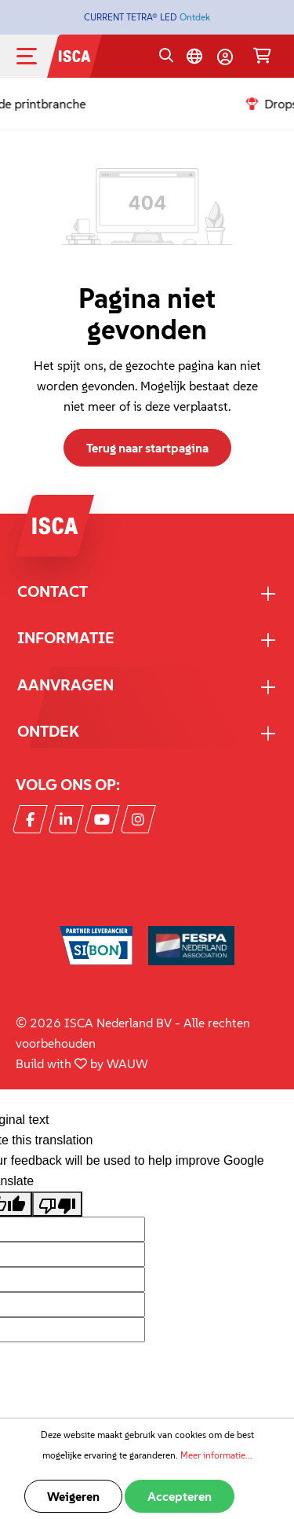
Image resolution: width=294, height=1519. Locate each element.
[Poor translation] (57, 1204)
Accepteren (179, 1496)
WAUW (127, 1063)
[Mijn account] (225, 56)
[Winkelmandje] (262, 56)
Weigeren (73, 1496)
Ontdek (195, 17)
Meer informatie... (216, 1455)
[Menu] (39, 56)
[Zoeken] (166, 56)
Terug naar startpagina (147, 448)
